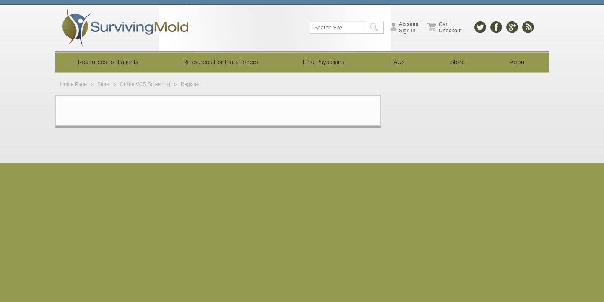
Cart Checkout (450, 27)
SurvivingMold (125, 27)
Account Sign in (409, 27)
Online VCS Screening (145, 84)
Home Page (73, 84)
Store (103, 84)
